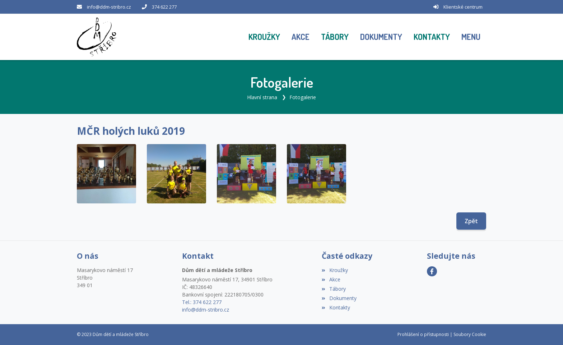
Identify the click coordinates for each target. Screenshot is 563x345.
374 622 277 (164, 7)
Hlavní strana (262, 97)
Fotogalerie (302, 97)
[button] (471, 37)
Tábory (333, 288)
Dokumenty (339, 298)
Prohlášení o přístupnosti (423, 334)
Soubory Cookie (469, 334)
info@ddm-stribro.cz (109, 7)
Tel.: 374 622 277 (202, 302)
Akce (331, 279)
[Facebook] (432, 271)
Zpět (471, 221)
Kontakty (336, 307)
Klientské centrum (463, 7)
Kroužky (335, 270)
